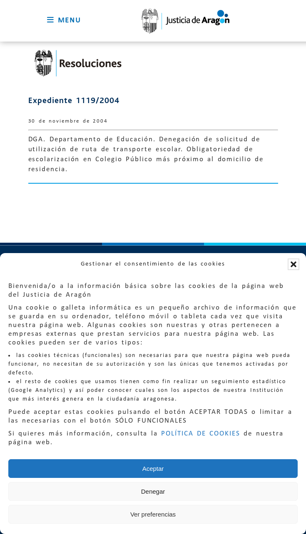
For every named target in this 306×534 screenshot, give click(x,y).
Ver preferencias (153, 514)
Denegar (153, 491)
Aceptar (153, 468)
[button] (293, 264)
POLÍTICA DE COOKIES (200, 433)
